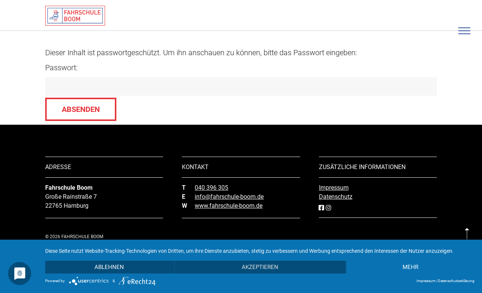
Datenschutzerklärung (456, 281)
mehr (410, 267)
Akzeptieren (260, 267)
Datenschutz (335, 196)
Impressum (334, 187)
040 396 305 (211, 187)
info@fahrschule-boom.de (229, 196)
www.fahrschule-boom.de (228, 205)
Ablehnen (109, 267)
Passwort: (241, 79)
